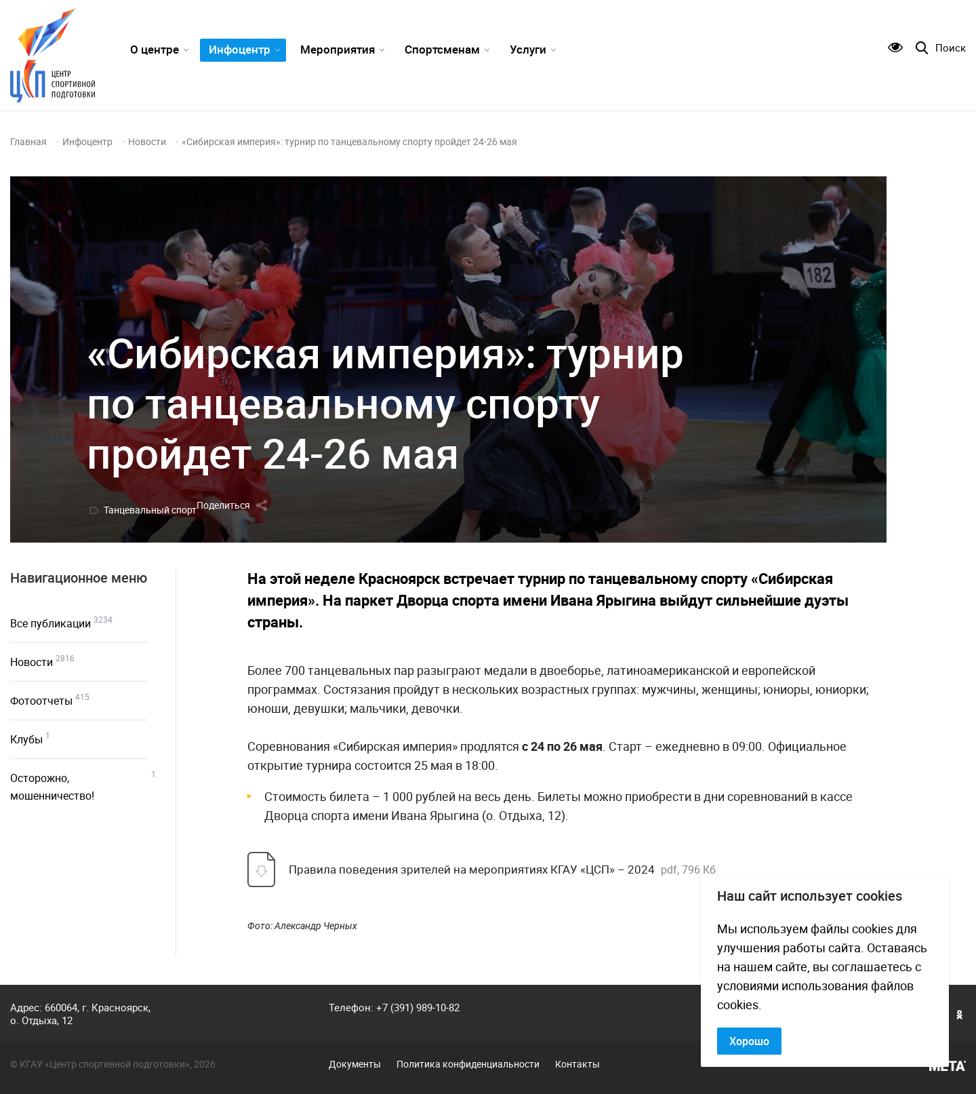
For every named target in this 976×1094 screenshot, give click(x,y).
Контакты (577, 1064)
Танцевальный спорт (150, 510)
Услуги (528, 49)
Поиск (950, 47)
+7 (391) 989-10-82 (418, 1007)
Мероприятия (337, 49)
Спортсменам (442, 49)
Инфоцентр (239, 49)
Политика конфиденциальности (468, 1064)
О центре (154, 49)
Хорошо (749, 1041)
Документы (355, 1064)
